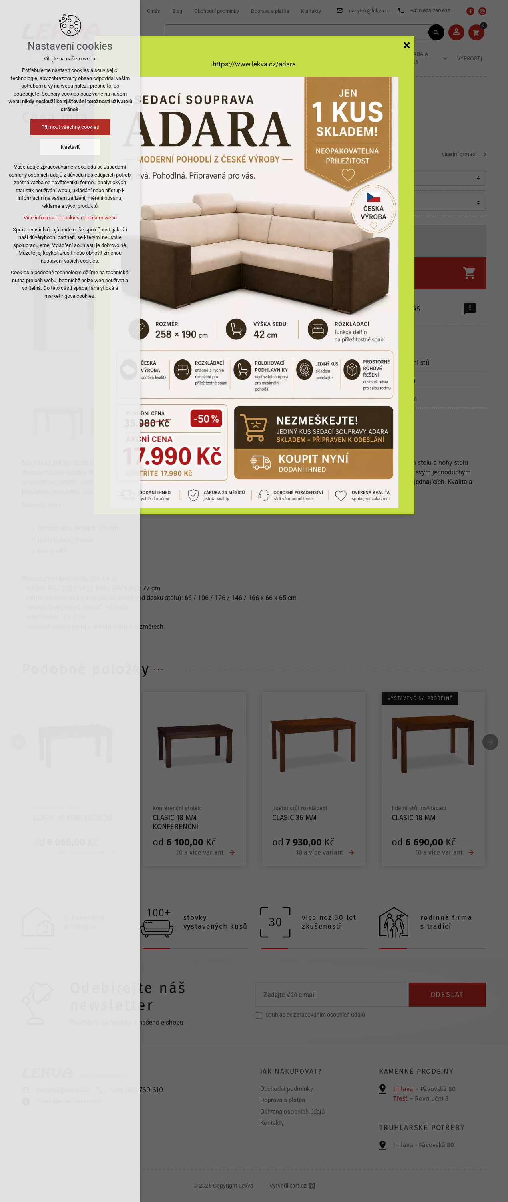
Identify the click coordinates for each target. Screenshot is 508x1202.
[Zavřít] (406, 45)
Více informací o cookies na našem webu (70, 218)
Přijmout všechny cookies (70, 127)
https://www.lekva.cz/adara (254, 64)
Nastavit (70, 147)
